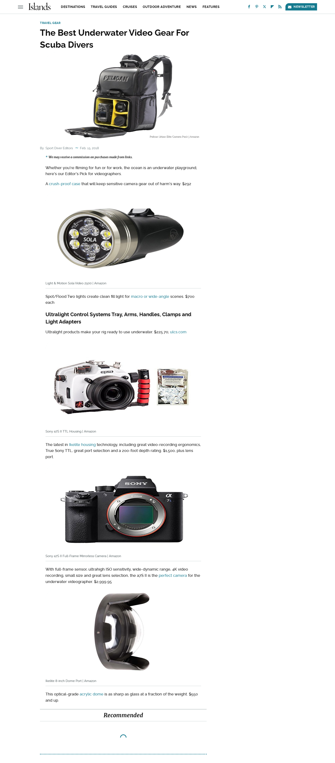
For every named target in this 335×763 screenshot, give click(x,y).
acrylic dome (91, 694)
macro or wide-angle (150, 296)
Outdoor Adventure (162, 7)
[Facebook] (249, 7)
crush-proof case (64, 184)
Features (211, 7)
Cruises (130, 7)
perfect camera (173, 575)
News (192, 7)
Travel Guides (104, 7)
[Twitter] (264, 7)
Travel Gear (50, 23)
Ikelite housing (82, 444)
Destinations (73, 7)
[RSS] (280, 7)
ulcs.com (178, 332)
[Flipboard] (272, 7)
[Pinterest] (257, 7)
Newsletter (301, 7)
